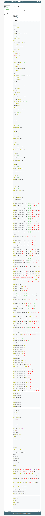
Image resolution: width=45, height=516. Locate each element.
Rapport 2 (17, 16)
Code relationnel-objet (15, 9)
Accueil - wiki (6, 7)
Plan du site (37, 4)
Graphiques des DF (19, 17)
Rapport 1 (18, 15)
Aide (5, 12)
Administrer (29, 4)
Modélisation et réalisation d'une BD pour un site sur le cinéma (13, 1)
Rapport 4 (20, 18)
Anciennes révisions (11, 4)
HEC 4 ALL (39, 1)
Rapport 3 (16, 17)
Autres (5, 11)
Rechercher (5, 6)
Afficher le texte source (6, 4)
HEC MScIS (6, 10)
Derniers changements (33, 4)
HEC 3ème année (7, 9)
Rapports (13, 8)
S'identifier (39, 4)
